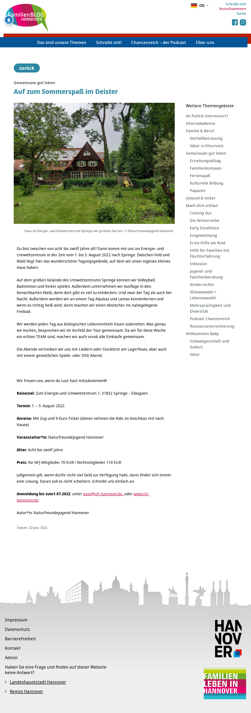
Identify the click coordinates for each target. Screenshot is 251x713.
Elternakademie (200, 123)
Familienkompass (206, 168)
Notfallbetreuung (206, 138)
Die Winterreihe (204, 220)
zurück (26, 68)
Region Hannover (26, 691)
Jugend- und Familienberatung (206, 274)
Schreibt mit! (236, 4)
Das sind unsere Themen (61, 42)
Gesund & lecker (201, 198)
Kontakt (13, 648)
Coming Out (201, 213)
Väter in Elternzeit (207, 145)
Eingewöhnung (203, 235)
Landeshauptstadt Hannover (38, 682)
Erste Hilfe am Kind (207, 242)
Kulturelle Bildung (206, 183)
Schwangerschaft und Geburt (209, 344)
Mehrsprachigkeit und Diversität (210, 308)
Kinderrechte (202, 284)
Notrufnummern (232, 8)
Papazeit (198, 190)
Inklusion (198, 263)
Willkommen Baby (202, 333)
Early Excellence (204, 228)
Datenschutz (17, 629)
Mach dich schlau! (202, 205)
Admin (11, 657)
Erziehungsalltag (205, 160)
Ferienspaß (200, 175)
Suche (241, 13)
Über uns (205, 42)
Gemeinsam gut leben (206, 153)
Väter (195, 354)
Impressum (16, 619)
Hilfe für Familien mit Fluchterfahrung (210, 253)
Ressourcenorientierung (212, 326)
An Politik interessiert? (207, 116)
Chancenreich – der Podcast (158, 42)
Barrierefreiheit (20, 638)
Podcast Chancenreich (210, 318)
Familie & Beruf (200, 130)
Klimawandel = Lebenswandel (203, 294)
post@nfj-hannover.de (103, 493)
